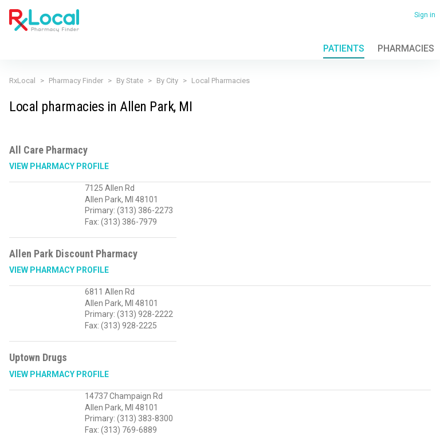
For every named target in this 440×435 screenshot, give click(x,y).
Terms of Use (71, 400)
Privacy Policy (27, 400)
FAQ (101, 400)
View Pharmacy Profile (59, 166)
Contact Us (130, 400)
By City (167, 80)
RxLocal (22, 80)
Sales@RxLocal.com (100, 371)
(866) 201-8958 (33, 371)
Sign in (424, 15)
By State (129, 80)
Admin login (114, 417)
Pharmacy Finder (76, 80)
